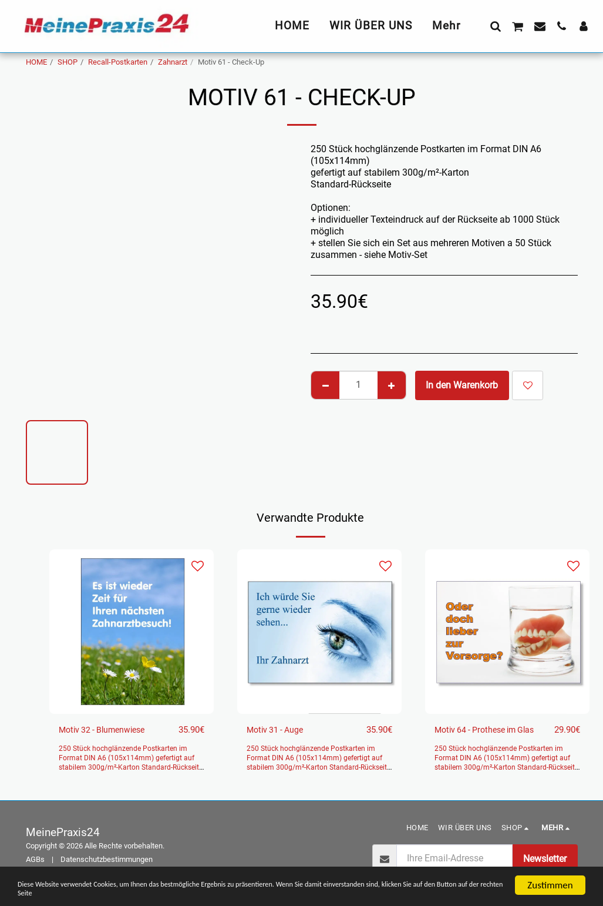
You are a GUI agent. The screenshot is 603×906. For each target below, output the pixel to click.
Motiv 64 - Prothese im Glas (491, 730)
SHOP (68, 62)
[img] (131, 631)
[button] (495, 26)
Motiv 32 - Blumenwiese (108, 730)
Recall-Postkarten (117, 62)
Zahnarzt (172, 62)
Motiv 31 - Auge (279, 730)
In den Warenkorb (462, 385)
